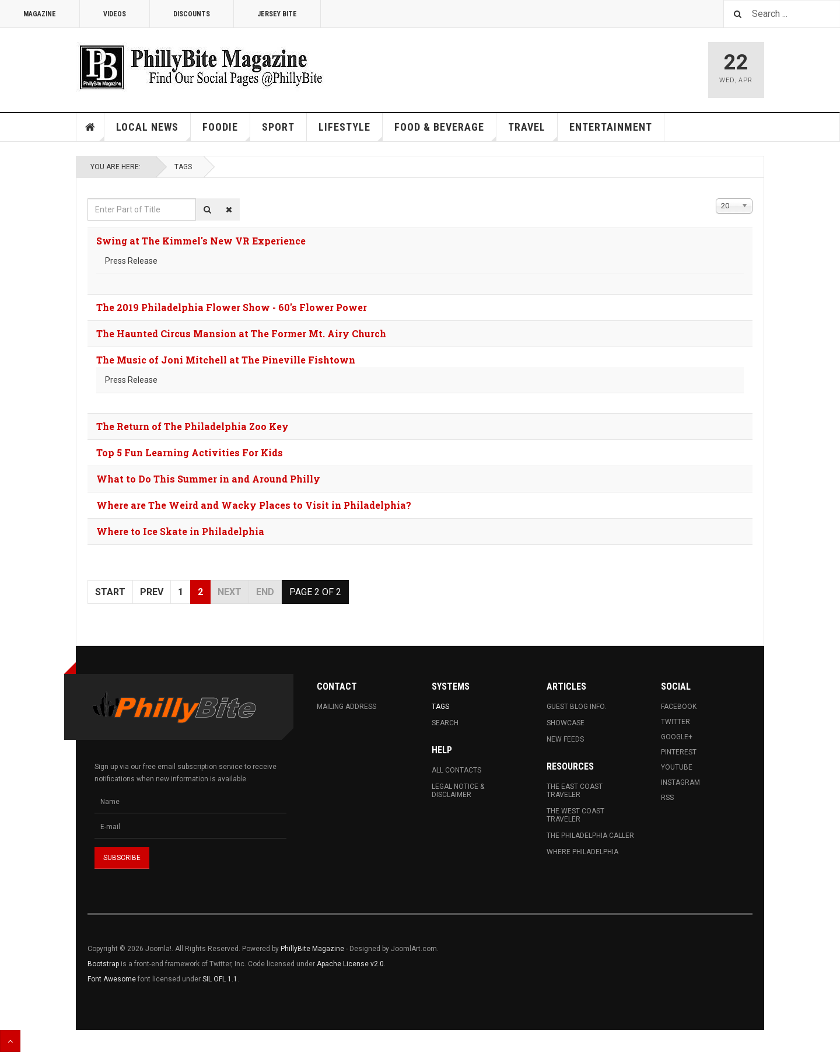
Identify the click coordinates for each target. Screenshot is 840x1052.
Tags (183, 167)
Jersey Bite (277, 14)
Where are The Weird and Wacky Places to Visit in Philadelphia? (253, 505)
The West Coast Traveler (575, 815)
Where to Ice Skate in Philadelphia (180, 531)
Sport (278, 127)
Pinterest (678, 752)
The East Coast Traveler (575, 790)
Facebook (678, 707)
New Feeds (565, 739)
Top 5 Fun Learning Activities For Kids (189, 452)
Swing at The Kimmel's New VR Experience (201, 241)
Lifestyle (350, 131)
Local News (153, 131)
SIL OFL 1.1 (219, 979)
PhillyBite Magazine (312, 949)
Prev (151, 591)
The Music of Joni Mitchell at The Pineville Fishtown (225, 360)
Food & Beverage (445, 131)
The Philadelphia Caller (590, 835)
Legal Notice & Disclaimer (458, 790)
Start (110, 591)
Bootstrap (103, 964)
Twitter (675, 722)
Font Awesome (112, 979)
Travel (533, 131)
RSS (667, 798)
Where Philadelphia (582, 852)
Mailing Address (346, 707)
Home (90, 127)
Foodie (226, 131)
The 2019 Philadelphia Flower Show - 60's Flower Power (231, 307)
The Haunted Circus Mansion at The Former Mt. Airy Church (241, 333)
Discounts (191, 14)
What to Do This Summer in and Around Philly (208, 479)
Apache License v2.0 (350, 964)
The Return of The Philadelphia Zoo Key (192, 426)
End (265, 591)
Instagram (680, 782)
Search (445, 723)
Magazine (39, 14)
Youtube (676, 767)
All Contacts (456, 770)
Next (230, 591)
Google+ (676, 737)
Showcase (565, 723)
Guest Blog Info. (576, 707)
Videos (114, 14)
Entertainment (610, 127)
